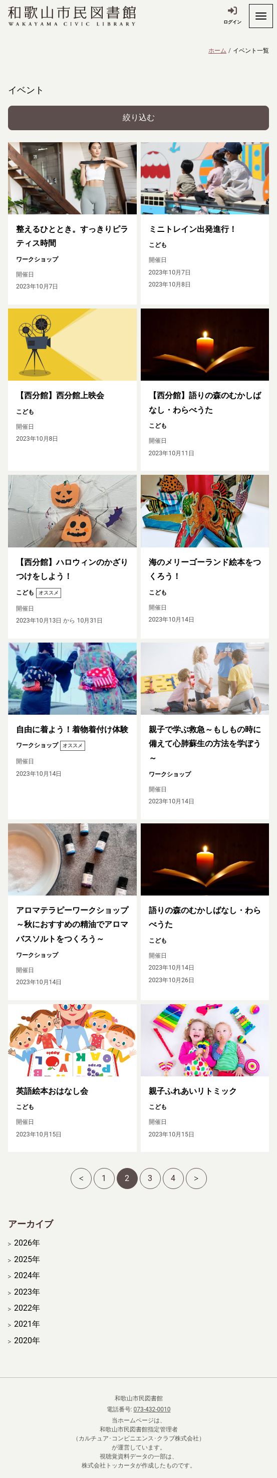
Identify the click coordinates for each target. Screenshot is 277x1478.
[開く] (261, 16)
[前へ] (81, 1178)
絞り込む (139, 117)
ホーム (217, 50)
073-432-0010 (151, 1409)
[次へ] (196, 1178)
